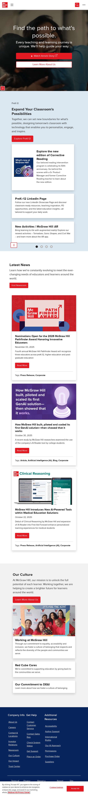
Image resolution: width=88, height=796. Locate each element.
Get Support (32, 751)
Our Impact (13, 761)
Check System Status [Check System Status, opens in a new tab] (33, 744)
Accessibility (51, 726)
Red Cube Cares (26, 665)
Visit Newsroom (18, 285)
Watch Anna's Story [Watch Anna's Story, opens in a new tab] (44, 56)
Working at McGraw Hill (31, 640)
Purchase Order (52, 756)
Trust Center (14, 766)
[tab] (37, 247)
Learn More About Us (44, 64)
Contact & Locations (13, 734)
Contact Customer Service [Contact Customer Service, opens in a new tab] (31, 725)
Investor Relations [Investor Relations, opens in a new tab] (12, 743)
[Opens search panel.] (77, 5)
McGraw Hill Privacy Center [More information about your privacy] (19, 792)
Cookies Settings (56, 787)
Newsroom (13, 750)
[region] (44, 788)
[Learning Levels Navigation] (12, 5)
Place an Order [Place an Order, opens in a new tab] (34, 757)
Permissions (50, 751)
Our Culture (14, 755)
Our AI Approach (53, 745)
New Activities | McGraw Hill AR (36, 226)
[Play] (14, 245)
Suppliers (49, 762)
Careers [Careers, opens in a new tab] (12, 727)
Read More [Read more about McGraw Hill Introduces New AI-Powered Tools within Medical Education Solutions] (22, 536)
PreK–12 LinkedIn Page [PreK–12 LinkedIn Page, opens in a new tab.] (30, 198)
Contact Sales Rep (33, 735)
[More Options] (84, 5)
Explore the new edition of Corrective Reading (50, 155)
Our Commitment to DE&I (32, 684)
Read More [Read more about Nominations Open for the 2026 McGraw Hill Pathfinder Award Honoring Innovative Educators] (22, 365)
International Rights (51, 738)
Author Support (52, 731)
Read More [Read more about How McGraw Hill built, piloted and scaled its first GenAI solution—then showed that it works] (22, 451)
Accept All (75, 789)
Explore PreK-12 (22, 138)
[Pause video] (3, 88)
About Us (12, 722)
